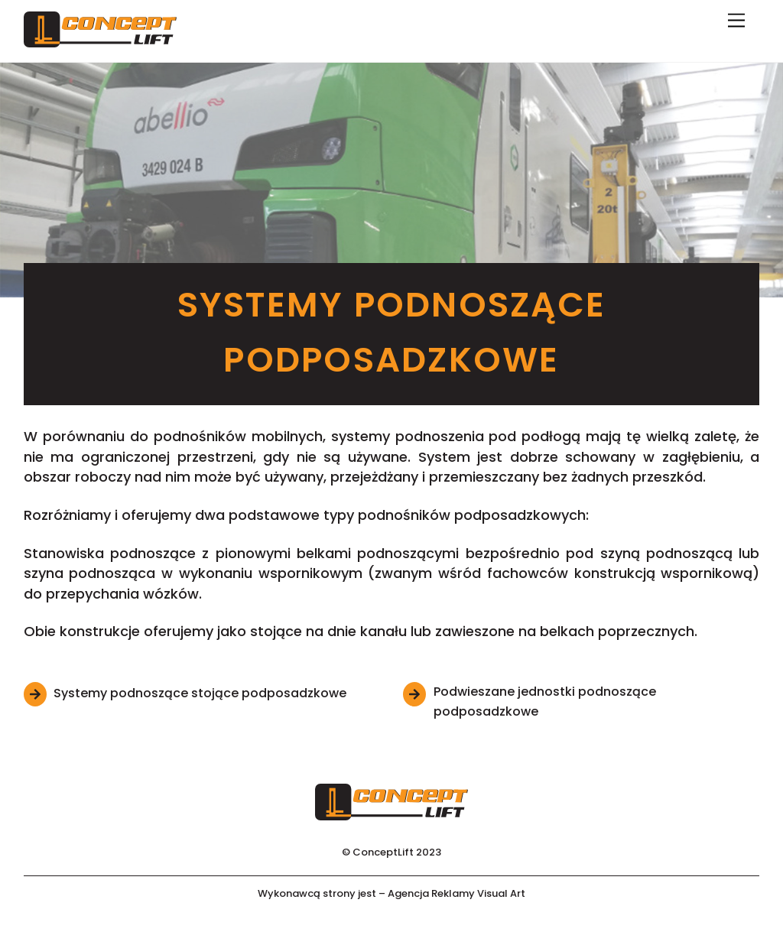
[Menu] (736, 21)
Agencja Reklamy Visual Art (456, 893)
